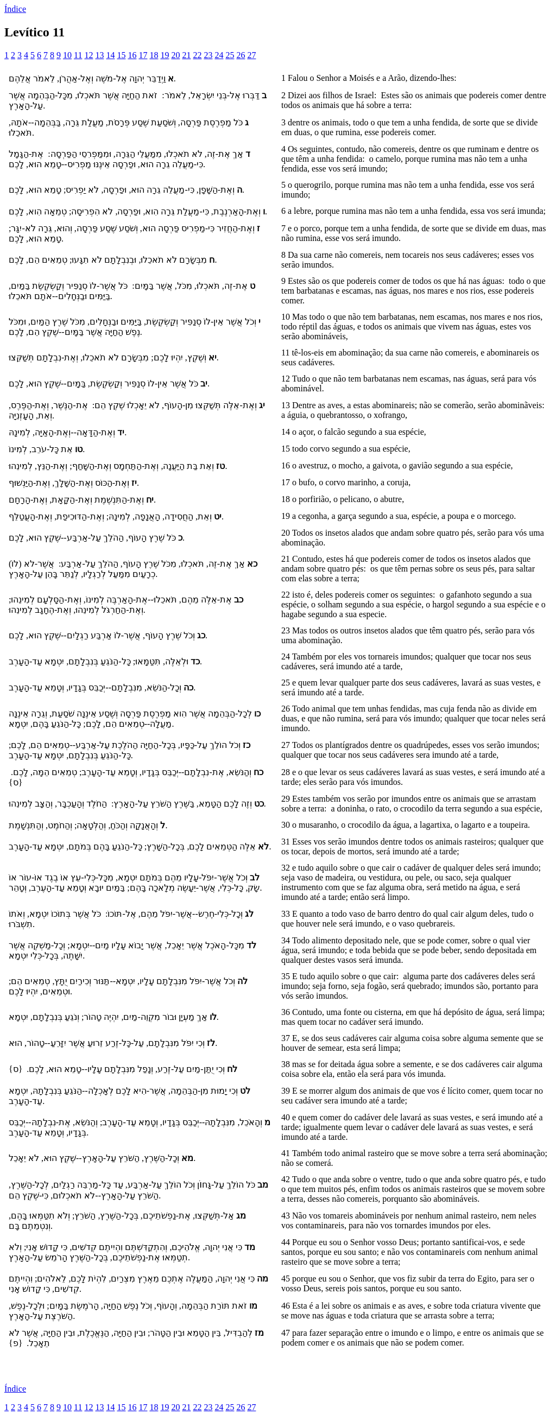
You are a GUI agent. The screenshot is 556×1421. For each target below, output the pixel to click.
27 (251, 55)
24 (218, 55)
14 (110, 55)
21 (186, 55)
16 (132, 55)
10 (67, 55)
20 (175, 55)
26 (240, 55)
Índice (15, 9)
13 (99, 55)
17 (142, 55)
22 (197, 55)
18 (153, 55)
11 (78, 55)
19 (164, 55)
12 (88, 55)
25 (229, 55)
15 (121, 55)
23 (208, 55)
